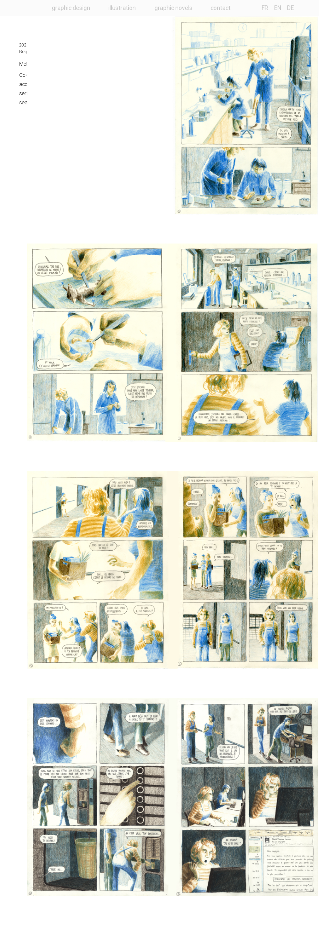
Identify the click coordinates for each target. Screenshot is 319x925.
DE (290, 8)
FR (265, 8)
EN (277, 8)
